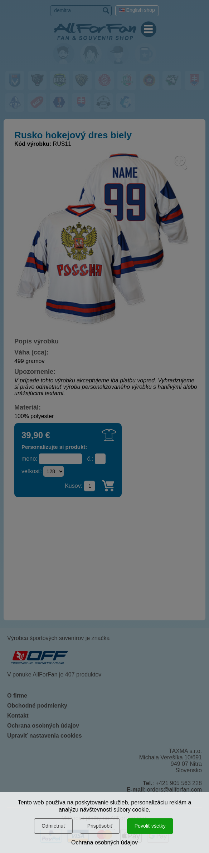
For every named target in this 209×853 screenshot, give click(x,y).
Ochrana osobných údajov (104, 842)
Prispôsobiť (100, 826)
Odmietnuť (53, 826)
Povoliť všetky (150, 826)
